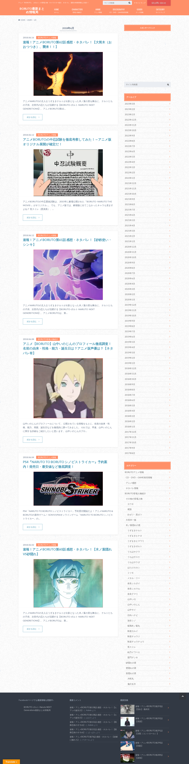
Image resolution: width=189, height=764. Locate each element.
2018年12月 (130, 360)
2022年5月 (129, 155)
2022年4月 (129, 160)
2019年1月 (129, 355)
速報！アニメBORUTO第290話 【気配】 (142, 729)
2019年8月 (129, 319)
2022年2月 (129, 170)
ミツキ (130, 559)
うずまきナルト (134, 518)
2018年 (29, 20)
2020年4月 (129, 278)
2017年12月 (130, 422)
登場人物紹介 (77, 10)
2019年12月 (130, 299)
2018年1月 (129, 417)
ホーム (56, 10)
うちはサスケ (133, 544)
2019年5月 (129, 335)
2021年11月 (130, 186)
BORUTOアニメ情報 (134, 462)
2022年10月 (130, 129)
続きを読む (32, 117)
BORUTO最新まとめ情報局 (32, 10)
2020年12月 (130, 242)
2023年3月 (129, 103)
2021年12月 (130, 181)
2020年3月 (129, 283)
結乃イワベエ (133, 636)
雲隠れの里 (131, 652)
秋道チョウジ (133, 621)
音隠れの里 (131, 657)
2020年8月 (129, 263)
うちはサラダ (133, 549)
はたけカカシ (133, 554)
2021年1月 (129, 237)
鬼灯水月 (131, 667)
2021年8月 (129, 201)
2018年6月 (129, 391)
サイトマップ (140, 3)
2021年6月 (129, 211)
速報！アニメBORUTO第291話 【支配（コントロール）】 (142, 716)
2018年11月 (130, 366)
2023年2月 (129, 109)
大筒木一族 (131, 508)
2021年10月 (130, 191)
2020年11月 (130, 247)
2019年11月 (130, 304)
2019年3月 (129, 345)
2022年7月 (129, 145)
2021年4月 (129, 222)
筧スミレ (131, 631)
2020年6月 (129, 273)
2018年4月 (129, 402)
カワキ (130, 493)
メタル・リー (133, 565)
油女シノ (131, 606)
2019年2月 (129, 350)
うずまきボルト (134, 534)
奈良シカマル (133, 575)
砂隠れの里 (131, 647)
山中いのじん (133, 590)
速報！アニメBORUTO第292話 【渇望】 (142, 704)
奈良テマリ (132, 580)
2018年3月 (129, 407)
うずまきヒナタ (134, 523)
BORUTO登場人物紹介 (135, 482)
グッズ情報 (139, 10)
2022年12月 (130, 119)
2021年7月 (129, 206)
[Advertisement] (147, 57)
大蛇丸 (130, 662)
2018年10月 (130, 371)
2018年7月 (129, 386)
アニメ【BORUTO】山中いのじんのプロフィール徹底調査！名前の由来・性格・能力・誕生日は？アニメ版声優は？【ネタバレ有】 (68, 348)
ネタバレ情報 (131, 477)
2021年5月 (129, 217)
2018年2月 (129, 412)
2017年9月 (129, 438)
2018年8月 (129, 381)
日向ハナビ (132, 600)
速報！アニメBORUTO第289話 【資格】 (142, 741)
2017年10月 (130, 432)
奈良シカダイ (133, 570)
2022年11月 (130, 124)
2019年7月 (129, 325)
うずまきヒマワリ (135, 529)
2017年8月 (129, 443)
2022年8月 (129, 139)
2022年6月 (129, 150)
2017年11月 (130, 427)
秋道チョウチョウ (135, 626)
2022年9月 (129, 134)
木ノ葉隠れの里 (132, 513)
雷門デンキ (132, 642)
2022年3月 (129, 165)
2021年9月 (129, 196)
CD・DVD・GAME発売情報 (118, 10)
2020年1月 (129, 294)
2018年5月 (129, 396)
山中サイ (131, 595)
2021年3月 (129, 227)
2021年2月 (129, 232)
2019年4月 (129, 340)
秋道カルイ (132, 616)
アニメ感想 (131, 472)
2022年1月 (129, 175)
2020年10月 (130, 253)
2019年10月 (130, 309)
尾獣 (129, 498)
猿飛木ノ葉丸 (133, 611)
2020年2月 (129, 289)
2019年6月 (129, 330)
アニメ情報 (98, 10)
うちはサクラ (133, 539)
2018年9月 (129, 376)
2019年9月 (129, 314)
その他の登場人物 (133, 487)
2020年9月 (129, 258)
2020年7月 (129, 268)
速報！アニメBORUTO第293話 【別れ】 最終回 (142, 691)
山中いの (131, 585)
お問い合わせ (159, 3)
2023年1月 (129, 114)
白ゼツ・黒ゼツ (134, 503)
